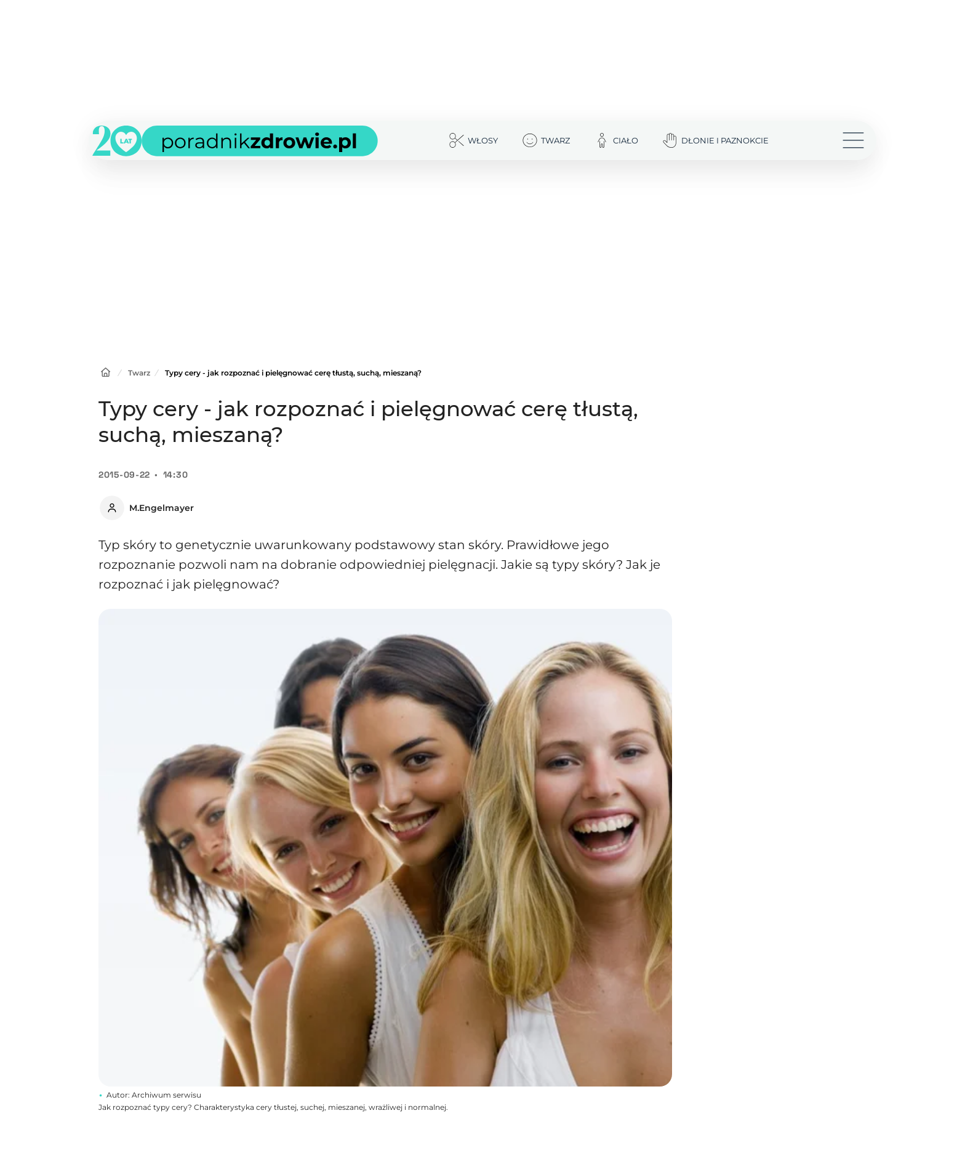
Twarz (139, 372)
